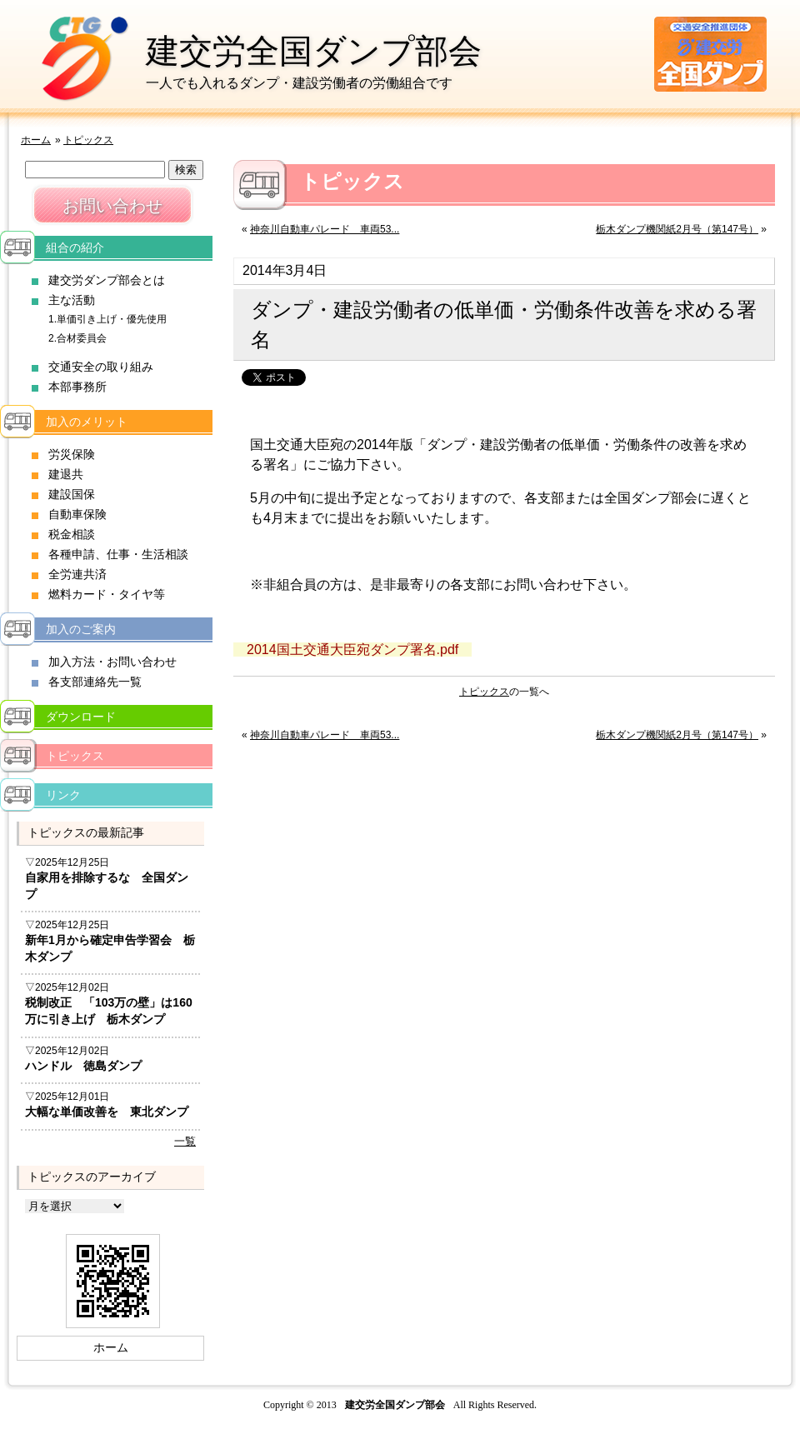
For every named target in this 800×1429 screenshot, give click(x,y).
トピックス (88, 140)
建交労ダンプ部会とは (106, 280)
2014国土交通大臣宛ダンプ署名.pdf (352, 649)
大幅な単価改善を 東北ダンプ (106, 1111)
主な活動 (71, 300)
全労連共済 (77, 574)
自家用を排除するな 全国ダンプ (106, 886)
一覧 (185, 1141)
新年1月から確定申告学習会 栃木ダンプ (110, 948)
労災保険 (71, 454)
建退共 (65, 474)
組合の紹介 (75, 247)
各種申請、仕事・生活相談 (118, 554)
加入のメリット (87, 421)
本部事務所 (77, 386)
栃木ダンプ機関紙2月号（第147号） (677, 229)
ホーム (36, 140)
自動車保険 (77, 514)
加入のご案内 (81, 629)
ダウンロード (81, 716)
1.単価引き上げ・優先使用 (107, 319)
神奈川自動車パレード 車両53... (324, 229)
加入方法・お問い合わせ (112, 661)
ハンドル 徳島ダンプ (83, 1065)
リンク (63, 795)
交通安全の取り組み (100, 366)
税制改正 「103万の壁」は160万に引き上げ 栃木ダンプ (108, 1011)
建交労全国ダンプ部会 (314, 50)
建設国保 (71, 494)
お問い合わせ (112, 206)
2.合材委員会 (77, 338)
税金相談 (71, 534)
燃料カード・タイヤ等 (106, 594)
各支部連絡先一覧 (95, 681)
